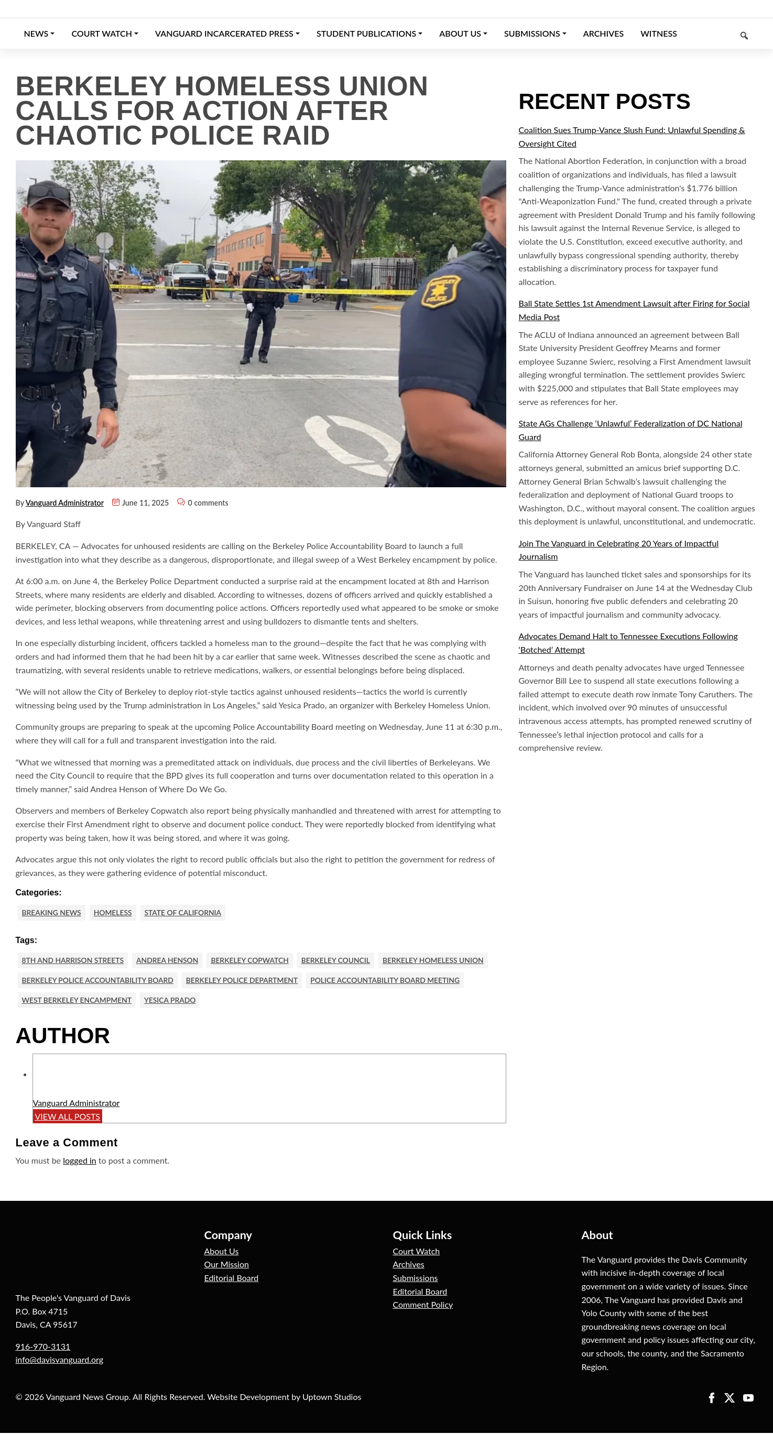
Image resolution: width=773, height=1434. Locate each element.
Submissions (415, 1279)
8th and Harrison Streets (74, 960)
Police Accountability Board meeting (395, 981)
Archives (408, 1266)
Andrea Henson (171, 960)
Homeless (115, 912)
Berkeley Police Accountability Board (100, 981)
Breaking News (52, 912)
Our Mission (226, 1266)
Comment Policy (423, 1306)
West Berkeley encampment (78, 1001)
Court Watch (416, 1252)
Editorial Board (231, 1279)
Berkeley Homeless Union (443, 960)
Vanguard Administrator (65, 502)
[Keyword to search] (721, 34)
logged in (79, 1162)
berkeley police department (248, 981)
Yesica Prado (173, 1001)
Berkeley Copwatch (256, 960)
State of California (186, 912)
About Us (221, 1252)
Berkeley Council (343, 960)
